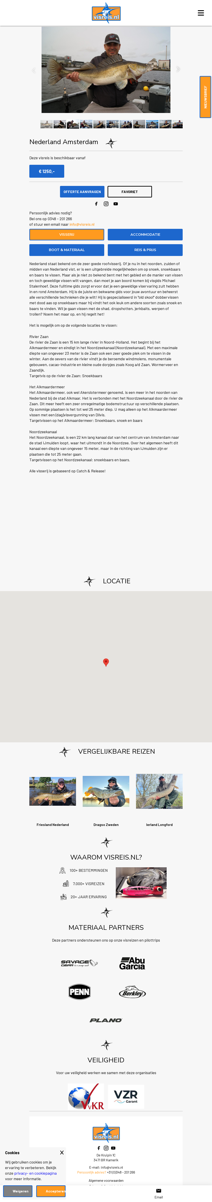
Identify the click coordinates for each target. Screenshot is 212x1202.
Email (158, 1193)
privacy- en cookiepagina (35, 1173)
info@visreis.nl (82, 224)
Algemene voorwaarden (106, 1180)
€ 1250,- (47, 171)
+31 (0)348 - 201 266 (121, 1172)
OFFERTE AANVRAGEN (82, 191)
